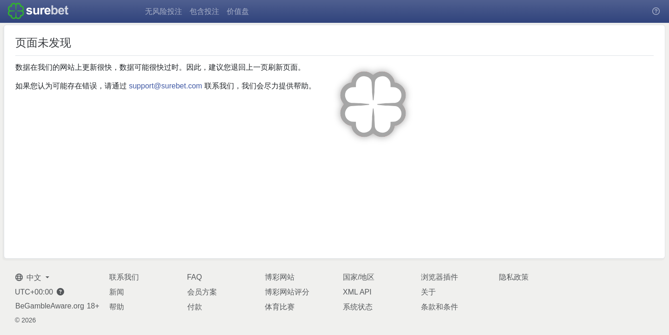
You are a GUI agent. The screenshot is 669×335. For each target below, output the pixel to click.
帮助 (116, 307)
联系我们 (124, 277)
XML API (357, 292)
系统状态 (358, 307)
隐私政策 (514, 277)
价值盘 (238, 11)
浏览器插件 (439, 277)
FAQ (194, 277)
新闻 (116, 292)
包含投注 (204, 11)
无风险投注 (163, 11)
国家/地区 (358, 277)
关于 (428, 292)
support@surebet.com (165, 86)
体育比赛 (280, 307)
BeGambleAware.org (49, 306)
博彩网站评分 (287, 292)
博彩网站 (280, 277)
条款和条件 (439, 307)
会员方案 (202, 292)
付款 (194, 307)
